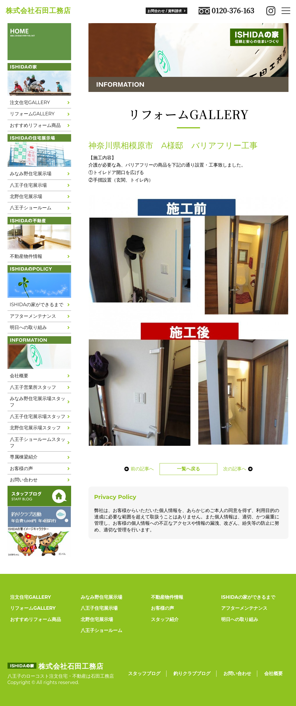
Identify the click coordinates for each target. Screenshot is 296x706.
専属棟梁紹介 (24, 457)
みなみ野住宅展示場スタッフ (37, 402)
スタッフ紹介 (165, 619)
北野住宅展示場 (26, 196)
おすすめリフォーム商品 (35, 125)
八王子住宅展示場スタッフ (37, 416)
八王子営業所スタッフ (33, 387)
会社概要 (19, 375)
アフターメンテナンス (33, 316)
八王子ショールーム (30, 207)
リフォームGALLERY (32, 114)
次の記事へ (238, 469)
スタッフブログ (144, 673)
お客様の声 (21, 468)
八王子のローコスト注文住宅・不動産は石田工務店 (61, 676)
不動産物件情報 (26, 256)
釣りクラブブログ (191, 673)
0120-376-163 (226, 10)
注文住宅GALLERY (30, 102)
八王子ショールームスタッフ (37, 442)
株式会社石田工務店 (38, 10)
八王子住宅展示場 (28, 185)
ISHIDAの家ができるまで (36, 304)
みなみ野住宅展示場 (30, 173)
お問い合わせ (24, 480)
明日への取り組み (28, 327)
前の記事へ (138, 469)
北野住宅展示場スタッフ (35, 427)
